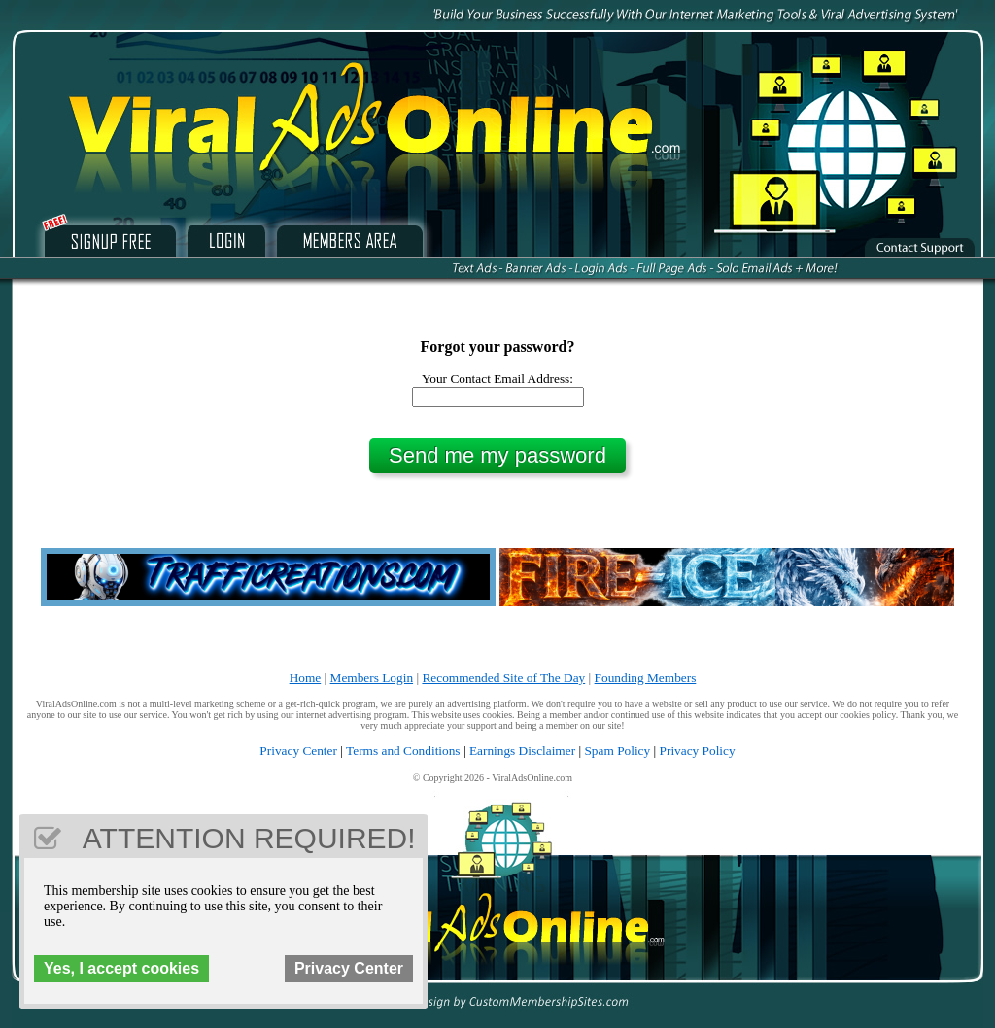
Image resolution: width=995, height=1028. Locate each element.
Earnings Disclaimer (522, 750)
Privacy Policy (698, 750)
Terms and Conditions (403, 750)
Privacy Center (298, 750)
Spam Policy (617, 750)
